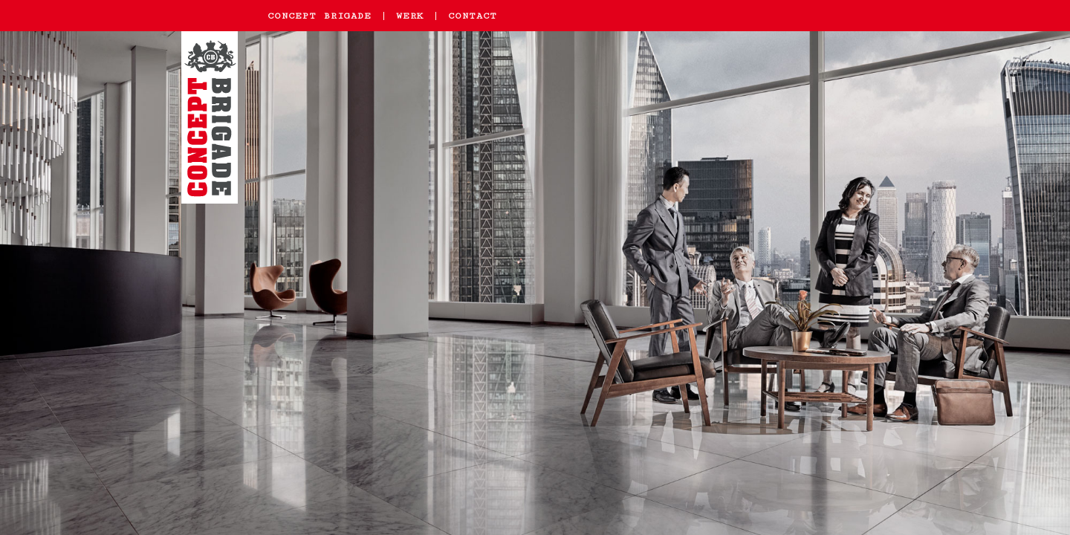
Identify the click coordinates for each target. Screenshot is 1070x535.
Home (211, 125)
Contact (472, 16)
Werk (410, 16)
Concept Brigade (320, 16)
